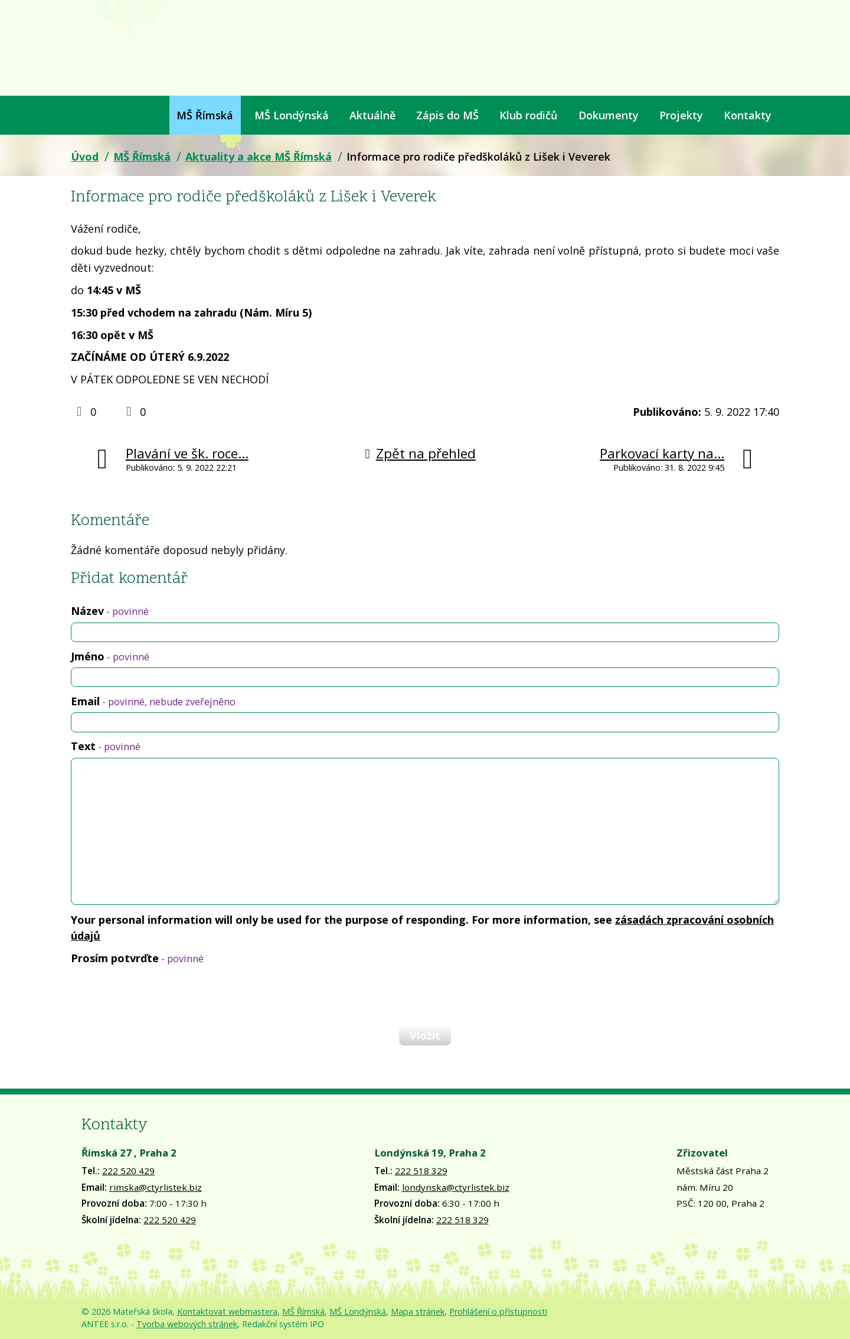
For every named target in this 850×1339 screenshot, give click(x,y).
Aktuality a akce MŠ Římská (258, 156)
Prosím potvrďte (137, 958)
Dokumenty (608, 115)
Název (110, 611)
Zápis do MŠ (447, 115)
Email (153, 701)
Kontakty (747, 115)
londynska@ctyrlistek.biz (455, 1187)
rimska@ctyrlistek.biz (155, 1187)
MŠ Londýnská (291, 115)
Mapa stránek (417, 1311)
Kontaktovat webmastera (227, 1311)
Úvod (78, 115)
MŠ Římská (204, 115)
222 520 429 (128, 1171)
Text (105, 746)
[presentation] (160, 995)
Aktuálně (372, 115)
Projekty (681, 115)
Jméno (110, 656)
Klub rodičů (528, 115)
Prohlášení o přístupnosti (498, 1311)
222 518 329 (421, 1171)
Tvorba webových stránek (186, 1324)
